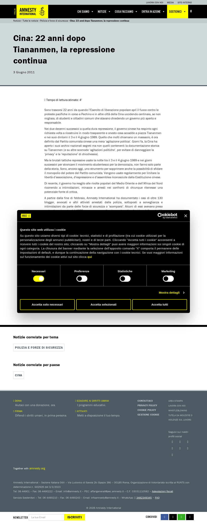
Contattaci (145, 400)
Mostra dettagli (169, 292)
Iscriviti (74, 517)
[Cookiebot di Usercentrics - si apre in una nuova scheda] (160, 216)
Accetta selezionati (103, 304)
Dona (17, 400)
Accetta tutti (159, 304)
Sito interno (185, 2)
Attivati (81, 411)
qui (89, 256)
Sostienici (177, 11)
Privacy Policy (147, 405)
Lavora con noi (154, 2)
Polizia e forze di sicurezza (54, 20)
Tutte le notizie (30, 20)
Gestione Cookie (148, 414)
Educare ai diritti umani (92, 400)
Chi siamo (85, 11)
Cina (18, 375)
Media (170, 2)
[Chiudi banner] (185, 215)
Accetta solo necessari (47, 304)
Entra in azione (153, 11)
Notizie (104, 11)
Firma (17, 411)
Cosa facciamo (126, 11)
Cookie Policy (146, 410)
